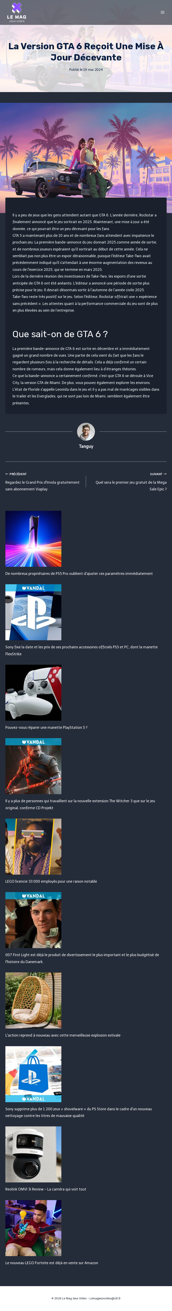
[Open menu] (162, 12)
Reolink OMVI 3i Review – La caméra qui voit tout (45, 1189)
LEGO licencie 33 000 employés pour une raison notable (51, 881)
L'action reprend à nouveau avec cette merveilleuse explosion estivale (62, 1035)
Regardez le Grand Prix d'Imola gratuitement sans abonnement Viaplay (43, 481)
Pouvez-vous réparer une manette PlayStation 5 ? (46, 727)
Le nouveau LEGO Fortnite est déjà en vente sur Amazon (51, 1263)
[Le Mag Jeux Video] (16, 12)
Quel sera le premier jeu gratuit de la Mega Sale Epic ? (128, 481)
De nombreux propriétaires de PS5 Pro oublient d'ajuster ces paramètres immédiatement (79, 573)
